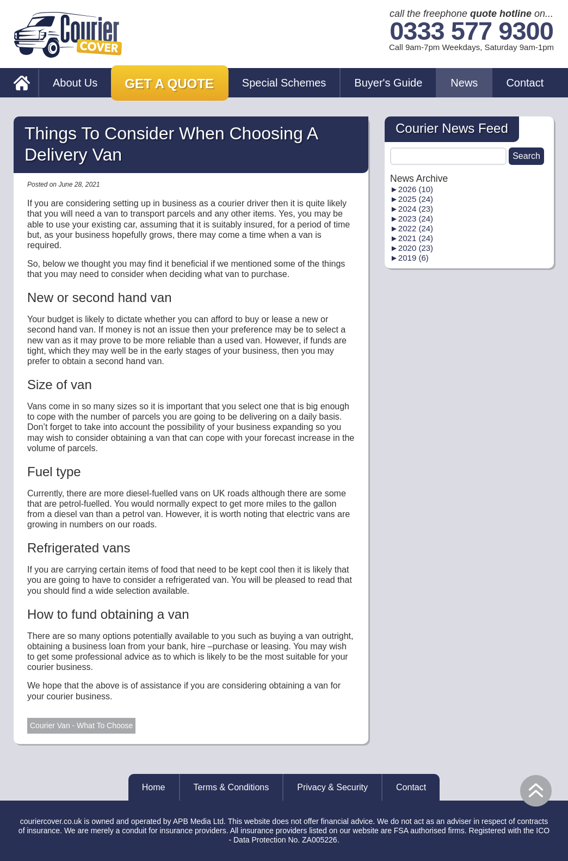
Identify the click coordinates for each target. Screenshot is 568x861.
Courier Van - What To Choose (81, 725)
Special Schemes (284, 83)
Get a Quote (169, 83)
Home (153, 787)
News (464, 83)
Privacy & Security (332, 787)
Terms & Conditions (231, 787)
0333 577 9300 (471, 31)
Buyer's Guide (388, 83)
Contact (525, 83)
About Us (75, 83)
